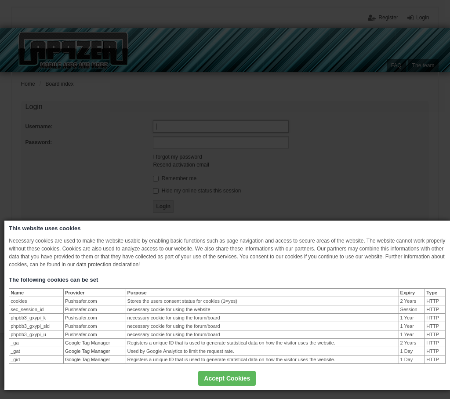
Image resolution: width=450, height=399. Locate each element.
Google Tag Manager (87, 342)
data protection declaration (107, 264)
